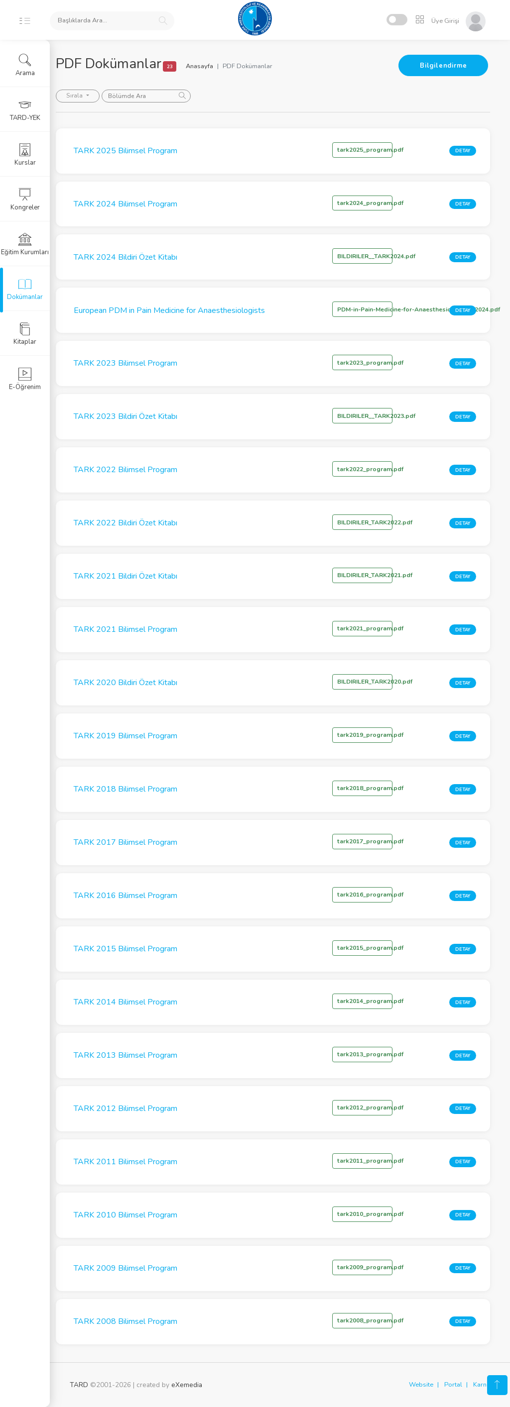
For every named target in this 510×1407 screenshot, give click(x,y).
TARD (79, 1385)
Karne (481, 1384)
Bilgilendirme (443, 65)
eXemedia (186, 1385)
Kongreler (25, 199)
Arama (25, 65)
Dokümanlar (25, 289)
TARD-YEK (25, 110)
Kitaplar (24, 333)
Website (421, 1384)
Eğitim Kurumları (25, 244)
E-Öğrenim (25, 379)
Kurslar (25, 154)
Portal (453, 1384)
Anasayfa (213, 66)
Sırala (89, 96)
